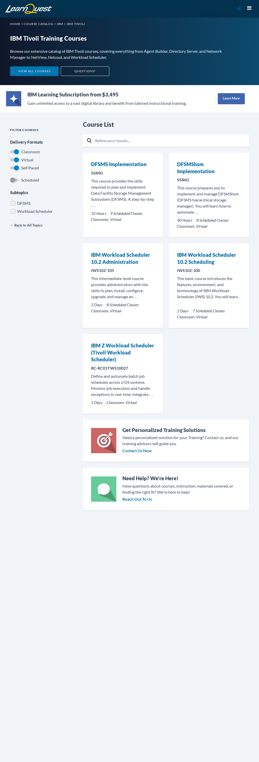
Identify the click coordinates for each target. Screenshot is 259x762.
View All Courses (34, 71)
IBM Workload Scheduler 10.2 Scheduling (206, 258)
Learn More (231, 98)
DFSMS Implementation (119, 164)
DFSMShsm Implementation (196, 167)
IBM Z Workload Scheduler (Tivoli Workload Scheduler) (122, 352)
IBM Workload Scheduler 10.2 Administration (120, 258)
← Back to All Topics (26, 225)
